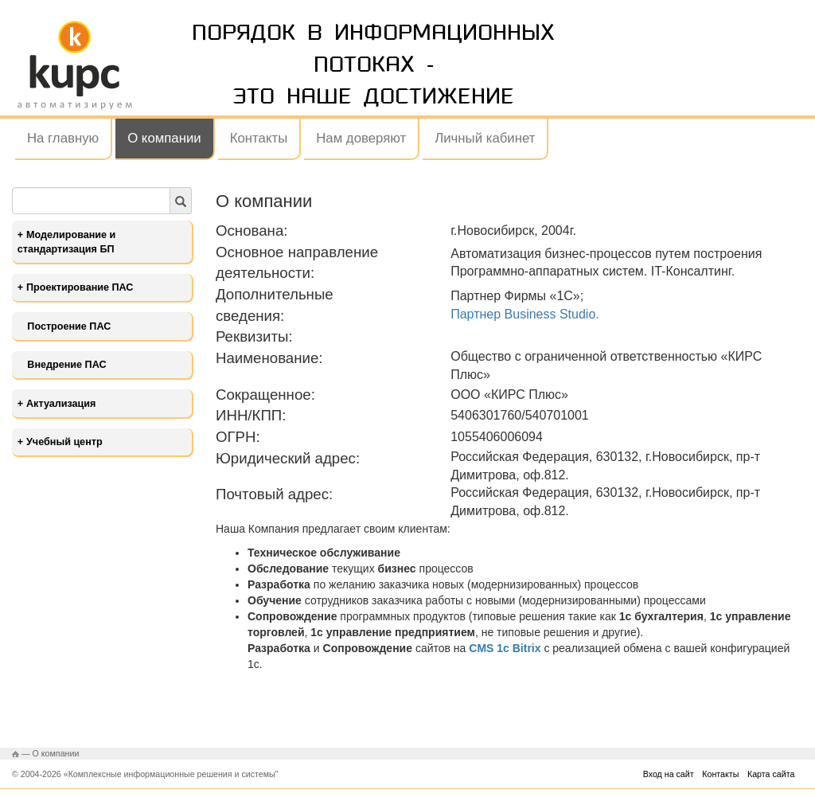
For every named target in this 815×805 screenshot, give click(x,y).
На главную (63, 138)
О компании (164, 138)
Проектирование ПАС (79, 287)
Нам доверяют (361, 138)
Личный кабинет (485, 138)
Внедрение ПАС (66, 364)
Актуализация (61, 403)
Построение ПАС (69, 326)
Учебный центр (64, 441)
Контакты (258, 138)
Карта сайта (770, 774)
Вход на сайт (668, 774)
